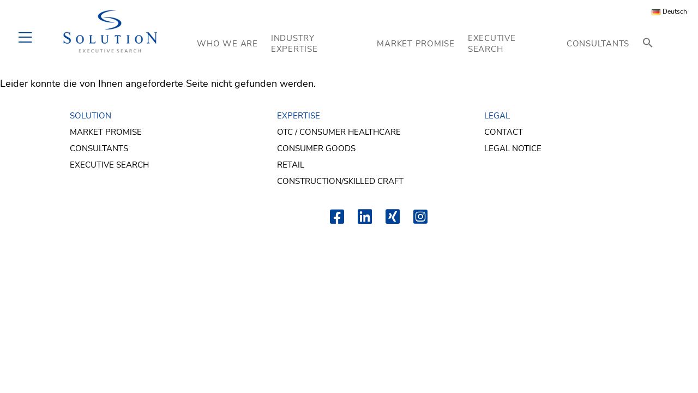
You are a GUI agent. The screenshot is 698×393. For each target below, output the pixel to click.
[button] (648, 44)
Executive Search (109, 164)
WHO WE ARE (227, 43)
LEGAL (497, 115)
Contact (503, 132)
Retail (290, 164)
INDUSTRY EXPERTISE (294, 44)
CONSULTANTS (598, 43)
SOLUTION (90, 115)
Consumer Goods (316, 148)
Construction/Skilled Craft (340, 181)
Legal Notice (512, 148)
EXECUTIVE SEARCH (492, 44)
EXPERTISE (298, 115)
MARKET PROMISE (416, 43)
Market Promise (106, 132)
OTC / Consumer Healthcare (339, 132)
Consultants (99, 148)
